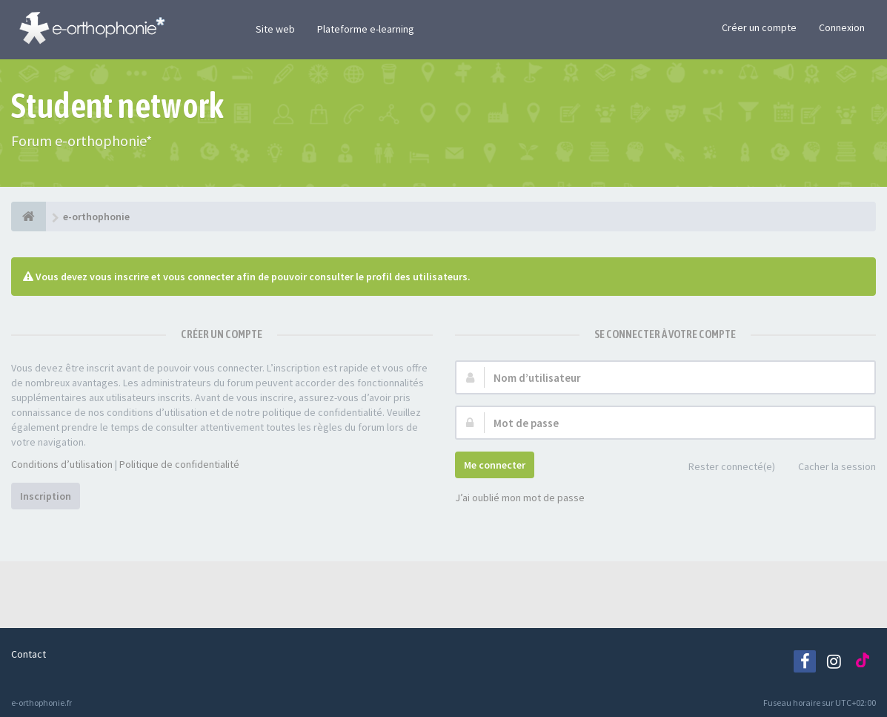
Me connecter (494, 465)
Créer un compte (759, 27)
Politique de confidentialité (179, 464)
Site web (275, 29)
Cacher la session (829, 467)
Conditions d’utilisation (62, 464)
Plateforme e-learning (365, 29)
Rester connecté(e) (723, 467)
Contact (28, 654)
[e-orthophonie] (28, 216)
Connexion (842, 27)
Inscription (45, 496)
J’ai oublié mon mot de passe (520, 497)
